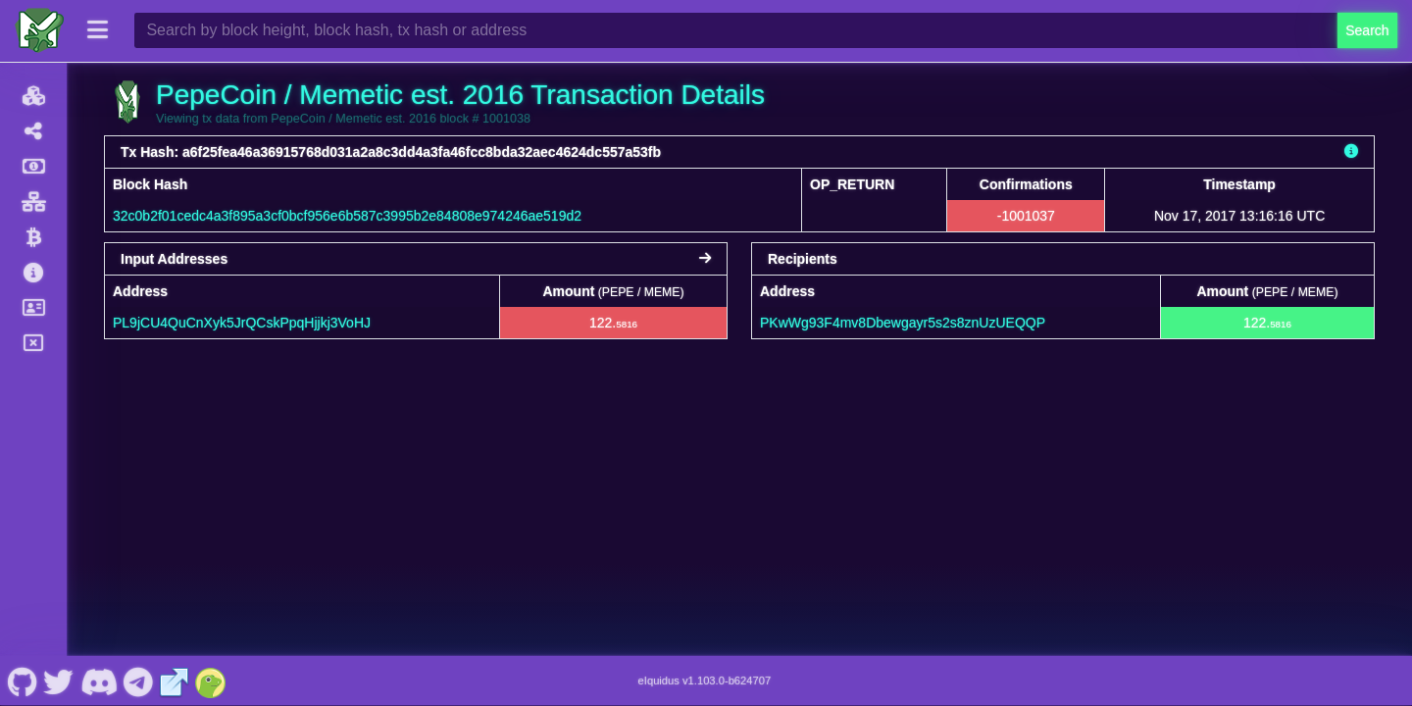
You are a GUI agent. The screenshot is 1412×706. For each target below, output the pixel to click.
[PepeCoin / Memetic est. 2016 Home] (39, 30)
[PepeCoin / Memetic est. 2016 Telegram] (139, 680)
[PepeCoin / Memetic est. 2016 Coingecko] (210, 680)
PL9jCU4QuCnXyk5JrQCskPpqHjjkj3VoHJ (242, 322)
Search (1366, 30)
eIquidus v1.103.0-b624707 (705, 680)
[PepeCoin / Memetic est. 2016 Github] (22, 680)
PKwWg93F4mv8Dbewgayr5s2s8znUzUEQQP (902, 322)
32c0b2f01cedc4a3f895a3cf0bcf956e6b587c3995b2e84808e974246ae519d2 (347, 216)
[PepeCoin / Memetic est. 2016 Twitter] (59, 680)
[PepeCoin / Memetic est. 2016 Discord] (98, 680)
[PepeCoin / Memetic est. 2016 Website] (174, 680)
